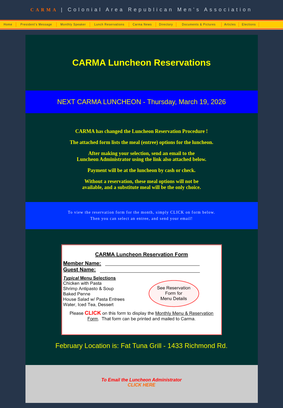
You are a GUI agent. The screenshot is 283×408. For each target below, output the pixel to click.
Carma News (142, 24)
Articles (230, 24)
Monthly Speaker (73, 24)
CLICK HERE (141, 385)
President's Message (36, 24)
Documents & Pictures (199, 24)
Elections (249, 24)
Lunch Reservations (109, 24)
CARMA (44, 9)
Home (8, 24)
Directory (166, 24)
